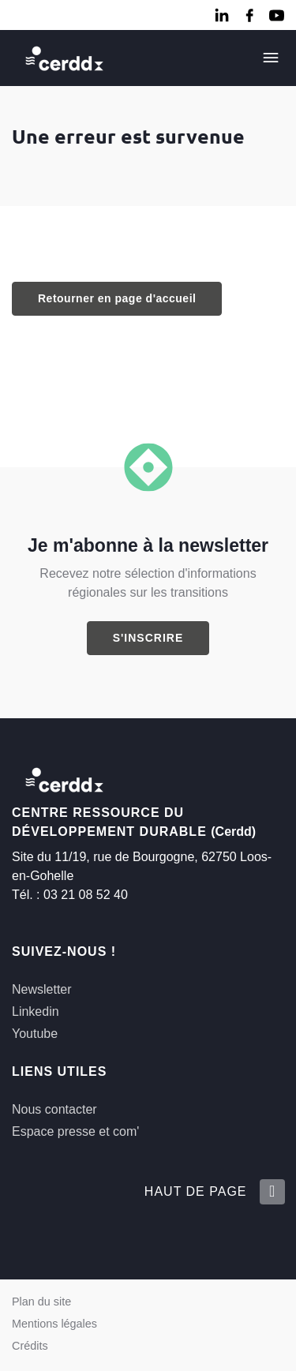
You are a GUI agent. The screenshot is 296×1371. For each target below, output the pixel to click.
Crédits (30, 1345)
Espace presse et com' (75, 1131)
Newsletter (42, 989)
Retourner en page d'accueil (117, 298)
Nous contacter (54, 1109)
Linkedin (35, 1011)
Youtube (35, 1033)
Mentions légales (54, 1323)
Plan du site (41, 1301)
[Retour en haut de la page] (271, 1191)
